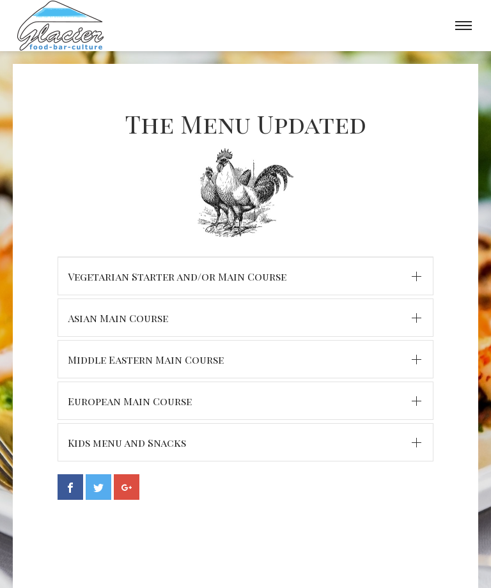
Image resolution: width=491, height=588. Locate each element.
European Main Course (130, 401)
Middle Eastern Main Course (146, 359)
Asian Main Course (118, 318)
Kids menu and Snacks (127, 442)
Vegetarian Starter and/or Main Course (177, 276)
